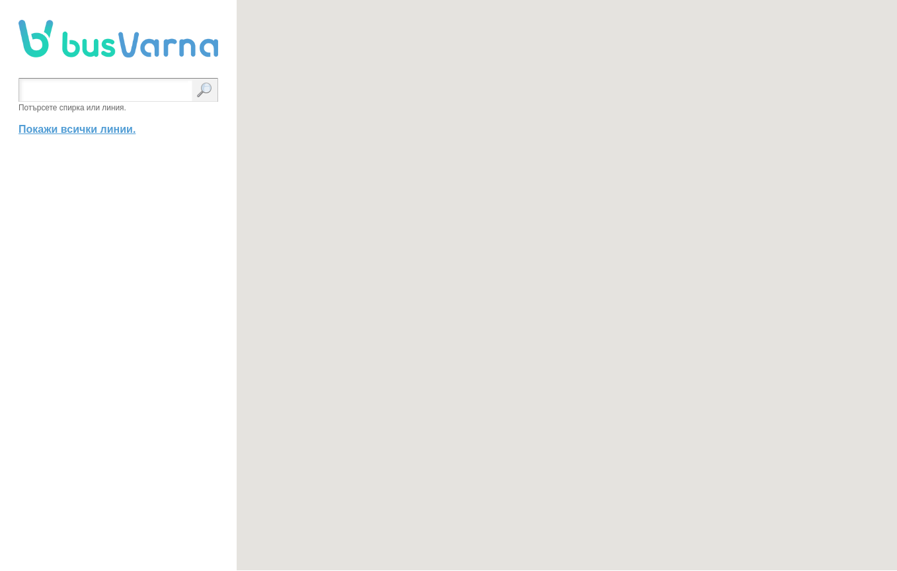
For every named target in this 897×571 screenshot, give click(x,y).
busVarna (118, 39)
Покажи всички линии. (77, 129)
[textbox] (108, 91)
